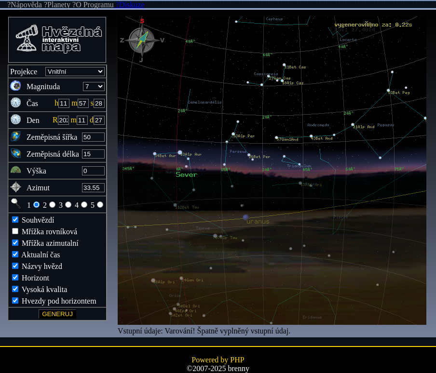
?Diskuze (129, 4)
